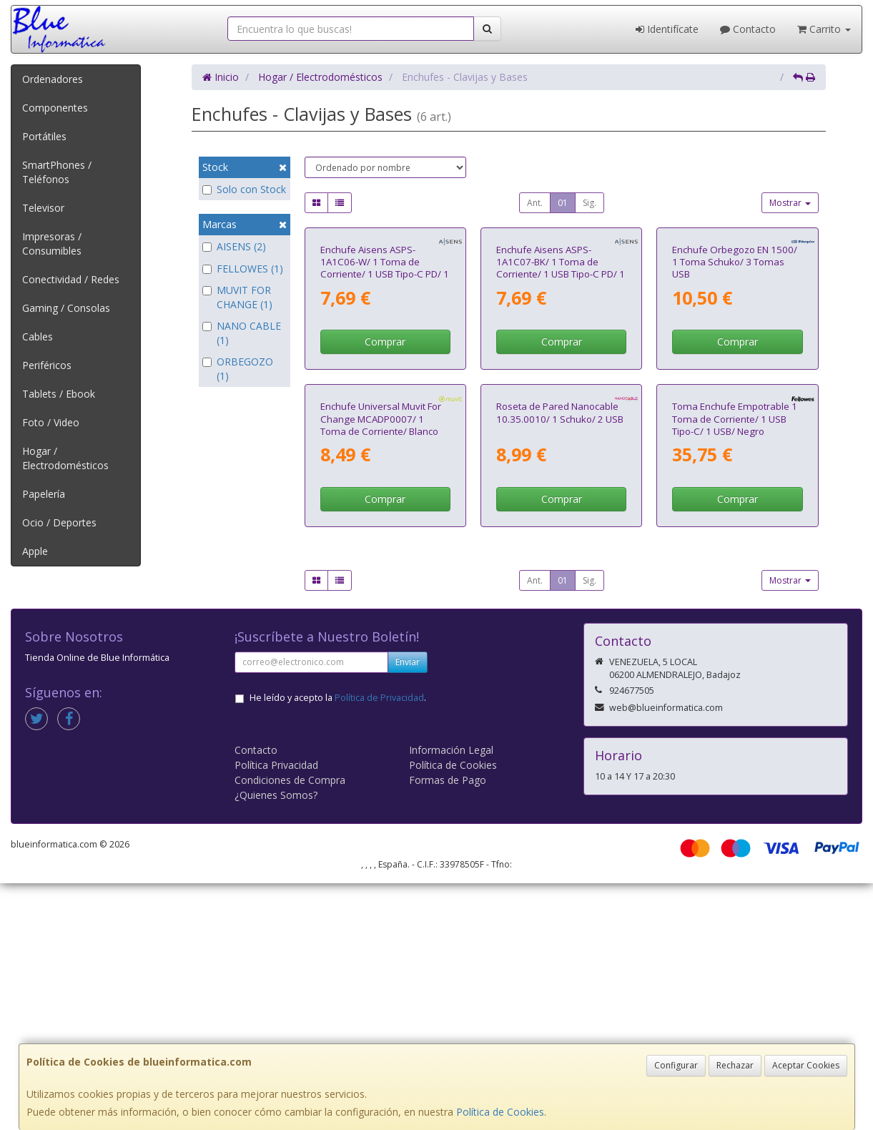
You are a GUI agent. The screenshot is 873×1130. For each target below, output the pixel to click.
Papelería (43, 494)
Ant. (535, 203)
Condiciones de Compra (290, 1026)
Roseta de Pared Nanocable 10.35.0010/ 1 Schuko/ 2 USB (559, 659)
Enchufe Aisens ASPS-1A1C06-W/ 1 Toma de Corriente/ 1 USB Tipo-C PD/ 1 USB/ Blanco (384, 391)
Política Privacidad (276, 1011)
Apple (35, 551)
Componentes (55, 107)
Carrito (824, 29)
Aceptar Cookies (805, 1065)
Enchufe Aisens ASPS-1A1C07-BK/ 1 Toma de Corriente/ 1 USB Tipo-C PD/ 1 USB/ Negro (560, 391)
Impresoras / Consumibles (52, 243)
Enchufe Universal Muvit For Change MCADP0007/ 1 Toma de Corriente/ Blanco (380, 665)
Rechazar (735, 1065)
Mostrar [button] (790, 203)
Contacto (748, 29)
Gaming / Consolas (66, 308)
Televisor (43, 208)
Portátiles (44, 136)
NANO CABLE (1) (241, 333)
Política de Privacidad (379, 944)
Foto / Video (50, 422)
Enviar (407, 909)
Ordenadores (52, 79)
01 (563, 203)
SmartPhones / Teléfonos (57, 172)
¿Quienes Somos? (276, 1041)
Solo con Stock (244, 189)
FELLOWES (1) (242, 268)
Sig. (589, 203)
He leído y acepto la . (338, 944)
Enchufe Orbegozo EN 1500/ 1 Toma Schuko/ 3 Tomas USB (734, 385)
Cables (37, 336)
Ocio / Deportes (59, 522)
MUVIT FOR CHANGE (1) (237, 297)
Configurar (676, 1065)
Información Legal (451, 996)
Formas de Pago (447, 1026)
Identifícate (667, 29)
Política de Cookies (500, 1112)
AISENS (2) (234, 246)
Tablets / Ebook (58, 394)
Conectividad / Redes (70, 279)
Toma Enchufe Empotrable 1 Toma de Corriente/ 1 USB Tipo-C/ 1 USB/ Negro (734, 665)
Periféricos (46, 365)
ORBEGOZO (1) (237, 369)
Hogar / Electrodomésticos (65, 458)
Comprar (385, 465)
